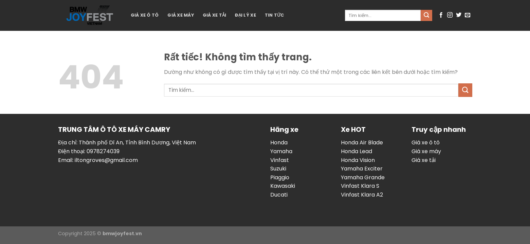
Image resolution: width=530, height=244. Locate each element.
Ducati (279, 195)
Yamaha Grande (363, 177)
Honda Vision (358, 160)
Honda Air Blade (362, 142)
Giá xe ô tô (145, 15)
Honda (279, 142)
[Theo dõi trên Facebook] (441, 15)
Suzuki (278, 168)
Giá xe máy (180, 15)
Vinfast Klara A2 (362, 195)
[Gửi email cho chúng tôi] (467, 15)
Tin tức (274, 15)
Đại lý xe (245, 15)
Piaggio (279, 177)
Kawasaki (282, 186)
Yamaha (281, 151)
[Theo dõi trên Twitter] (458, 15)
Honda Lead (356, 151)
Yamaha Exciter (362, 168)
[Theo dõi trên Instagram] (450, 15)
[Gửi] (426, 15)
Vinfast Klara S (360, 186)
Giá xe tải (214, 15)
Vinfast (279, 160)
